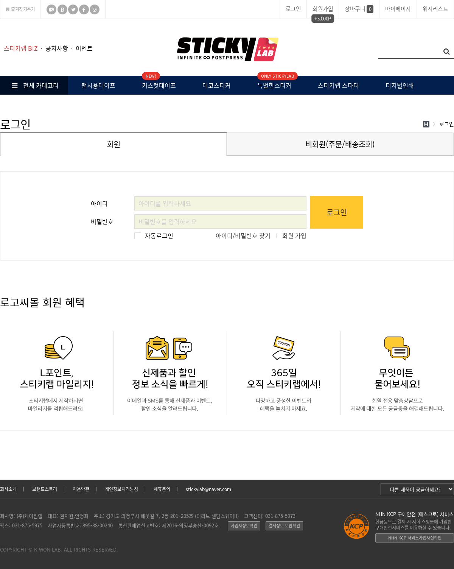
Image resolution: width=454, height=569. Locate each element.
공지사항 (56, 48)
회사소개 (8, 489)
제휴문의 (162, 489)
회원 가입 (294, 235)
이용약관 (81, 489)
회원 (113, 144)
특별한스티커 (274, 83)
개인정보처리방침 (121, 489)
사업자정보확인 (244, 525)
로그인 (293, 9)
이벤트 (84, 48)
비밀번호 (102, 220)
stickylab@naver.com (208, 489)
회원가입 (323, 10)
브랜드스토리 (44, 489)
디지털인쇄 (400, 85)
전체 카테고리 (34, 85)
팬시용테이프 (98, 85)
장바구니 (359, 9)
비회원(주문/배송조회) (340, 144)
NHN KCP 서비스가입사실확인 (415, 538)
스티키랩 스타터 (338, 85)
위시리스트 (435, 9)
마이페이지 (398, 9)
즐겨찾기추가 (20, 9)
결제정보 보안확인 (284, 525)
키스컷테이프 (159, 83)
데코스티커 (216, 85)
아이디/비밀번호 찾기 (243, 235)
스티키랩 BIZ (21, 48)
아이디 (99, 202)
